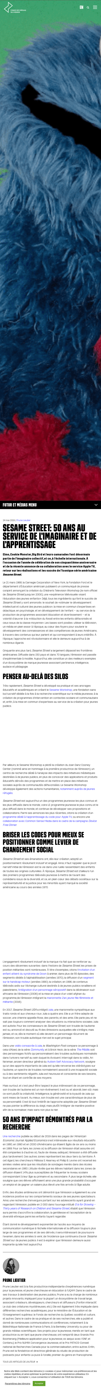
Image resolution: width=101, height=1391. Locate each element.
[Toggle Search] (88, 7)
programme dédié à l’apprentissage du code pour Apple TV (37, 817)
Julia (50, 1009)
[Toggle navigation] (95, 7)
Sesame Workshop (60, 690)
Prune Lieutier (24, 520)
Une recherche (11, 1136)
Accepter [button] (39, 1383)
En (81, 7)
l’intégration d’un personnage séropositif (42, 990)
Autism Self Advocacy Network (65, 1061)
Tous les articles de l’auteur (19, 1362)
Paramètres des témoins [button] (17, 1383)
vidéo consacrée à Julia (28, 1045)
